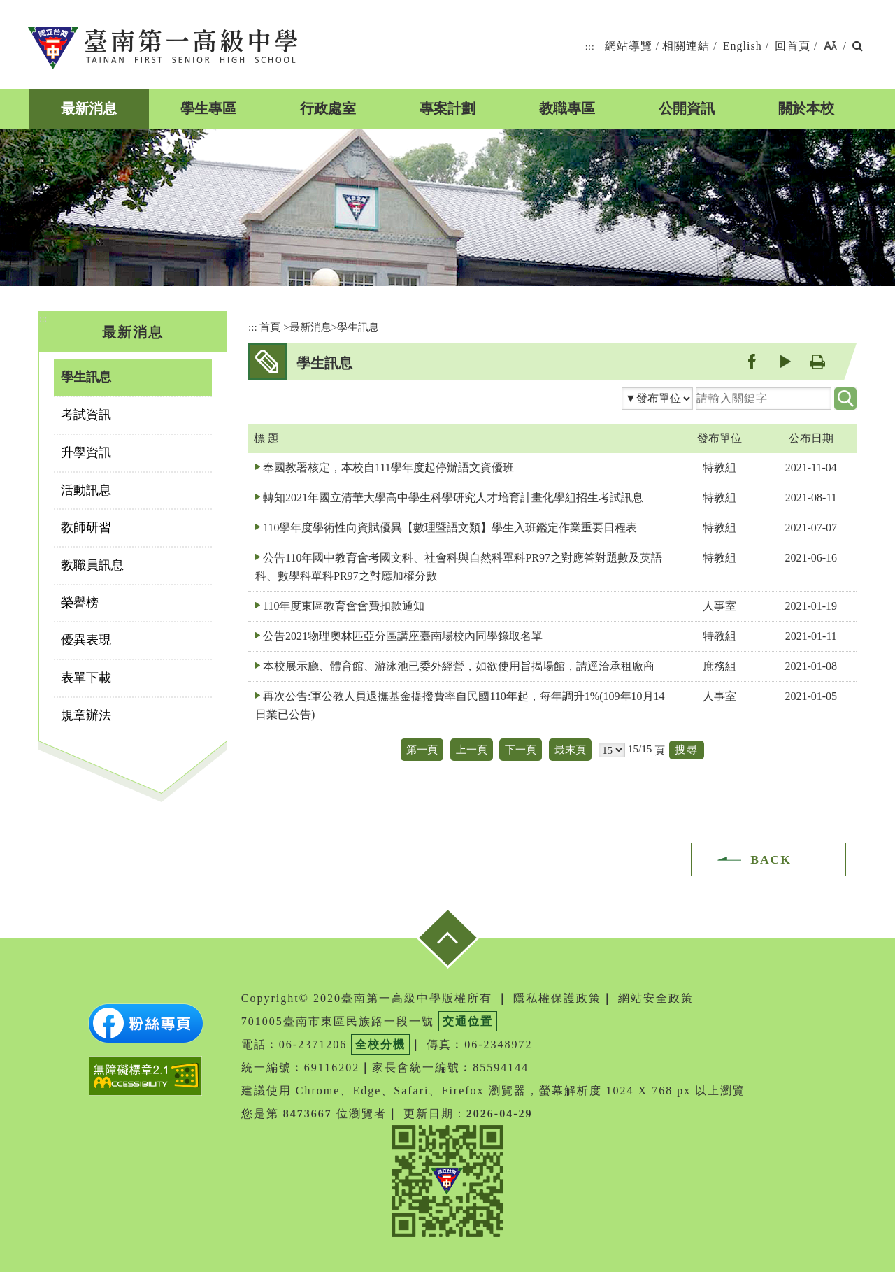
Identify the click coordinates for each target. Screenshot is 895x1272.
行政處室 (328, 108)
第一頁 (422, 749)
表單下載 (86, 678)
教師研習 (86, 527)
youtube (784, 361)
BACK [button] (771, 859)
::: (590, 46)
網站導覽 (628, 46)
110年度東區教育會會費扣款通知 (343, 606)
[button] (830, 46)
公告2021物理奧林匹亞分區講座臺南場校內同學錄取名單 (403, 636)
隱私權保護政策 (557, 998)
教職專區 (567, 108)
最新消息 (89, 108)
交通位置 (468, 1021)
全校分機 (380, 1044)
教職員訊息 (92, 565)
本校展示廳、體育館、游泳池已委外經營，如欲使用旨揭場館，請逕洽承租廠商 (458, 666)
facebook (751, 361)
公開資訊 (687, 108)
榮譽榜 (80, 603)
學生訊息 (86, 377)
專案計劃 (447, 108)
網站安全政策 (656, 998)
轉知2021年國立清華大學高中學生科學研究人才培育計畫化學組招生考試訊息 (453, 497)
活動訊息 (86, 490)
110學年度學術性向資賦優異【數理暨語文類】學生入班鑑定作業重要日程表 (450, 528)
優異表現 (86, 640)
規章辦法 (86, 715)
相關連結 (686, 46)
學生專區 (208, 108)
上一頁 (471, 749)
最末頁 (570, 749)
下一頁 (520, 749)
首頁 (269, 327)
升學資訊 (86, 452)
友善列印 (817, 361)
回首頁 (792, 46)
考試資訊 (86, 415)
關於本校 (806, 108)
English (742, 46)
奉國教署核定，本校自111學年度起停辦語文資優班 (388, 467)
